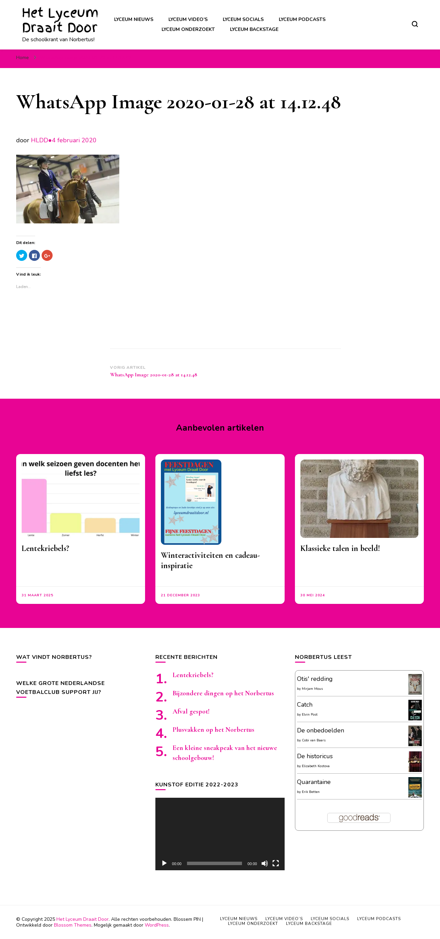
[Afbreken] (264, 863)
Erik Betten (311, 791)
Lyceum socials (243, 19)
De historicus (315, 756)
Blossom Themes (72, 925)
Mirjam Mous (312, 688)
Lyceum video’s (188, 19)
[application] (219, 834)
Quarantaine (314, 782)
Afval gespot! (191, 711)
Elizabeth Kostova (316, 766)
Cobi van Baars (314, 740)
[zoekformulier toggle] (415, 24)
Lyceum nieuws (133, 19)
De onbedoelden (320, 730)
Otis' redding (315, 679)
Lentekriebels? (45, 548)
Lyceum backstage (254, 29)
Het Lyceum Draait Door (60, 20)
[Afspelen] (164, 863)
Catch (304, 704)
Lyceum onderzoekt (188, 29)
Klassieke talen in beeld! (340, 548)
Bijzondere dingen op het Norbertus (223, 693)
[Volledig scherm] (275, 863)
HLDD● (41, 140)
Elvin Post (310, 714)
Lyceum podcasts (302, 19)
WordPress (157, 925)
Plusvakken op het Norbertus (213, 730)
